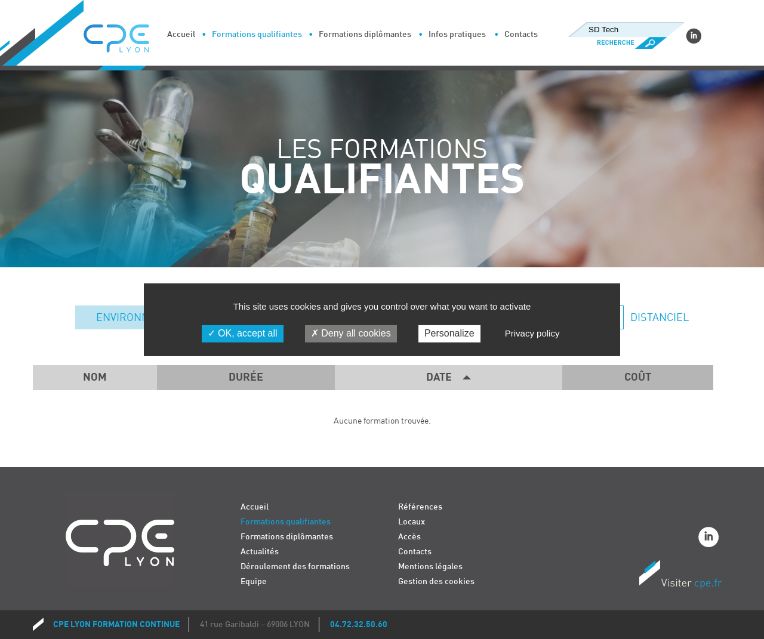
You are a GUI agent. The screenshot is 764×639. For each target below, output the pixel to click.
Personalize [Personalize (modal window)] (449, 333)
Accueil (181, 34)
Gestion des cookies (436, 581)
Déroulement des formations (295, 566)
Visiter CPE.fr (680, 576)
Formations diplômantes (365, 34)
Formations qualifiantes (257, 34)
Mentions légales (430, 566)
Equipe (254, 581)
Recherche (626, 43)
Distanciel (658, 317)
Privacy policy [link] (532, 333)
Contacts (521, 34)
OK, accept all (243, 333)
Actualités (260, 551)
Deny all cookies (351, 333)
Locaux (411, 521)
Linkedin (693, 36)
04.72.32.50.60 (358, 624)
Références (420, 506)
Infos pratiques (457, 34)
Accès (409, 536)
